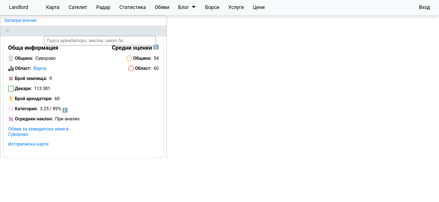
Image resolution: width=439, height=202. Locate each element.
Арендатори (20, 164)
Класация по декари (60, 164)
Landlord (18, 7)
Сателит (78, 7)
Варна (40, 61)
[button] (308, 106)
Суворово (14, 20)
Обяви (162, 7)
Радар (103, 7)
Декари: (23, 81)
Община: (24, 51)
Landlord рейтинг (24, 175)
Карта (53, 7)
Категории (57, 175)
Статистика (132, 7)
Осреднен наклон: (34, 111)
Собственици (132, 164)
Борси (212, 7)
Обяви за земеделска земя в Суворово (38, 124)
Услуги (236, 7)
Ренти (107, 164)
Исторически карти (28, 137)
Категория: (26, 101)
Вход (424, 7)
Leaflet (431, 199)
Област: (23, 61)
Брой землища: (31, 71)
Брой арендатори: (33, 91)
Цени (259, 7)
